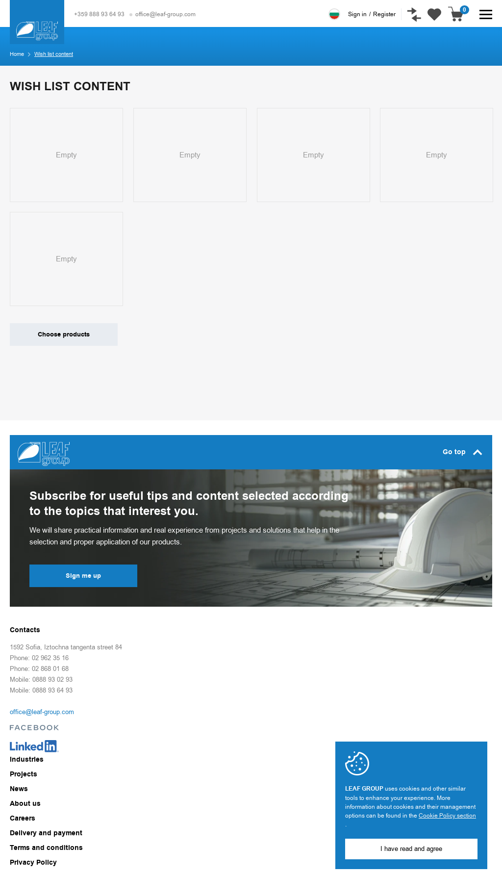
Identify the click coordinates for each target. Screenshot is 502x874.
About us (25, 804)
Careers (22, 818)
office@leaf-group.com (165, 14)
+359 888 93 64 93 (99, 14)
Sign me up (83, 575)
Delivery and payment (46, 833)
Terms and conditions (46, 848)
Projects (23, 774)
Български (334, 14)
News (19, 789)
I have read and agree (411, 849)
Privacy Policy (33, 863)
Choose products (64, 334)
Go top (462, 452)
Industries (27, 760)
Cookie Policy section (447, 816)
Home (17, 54)
